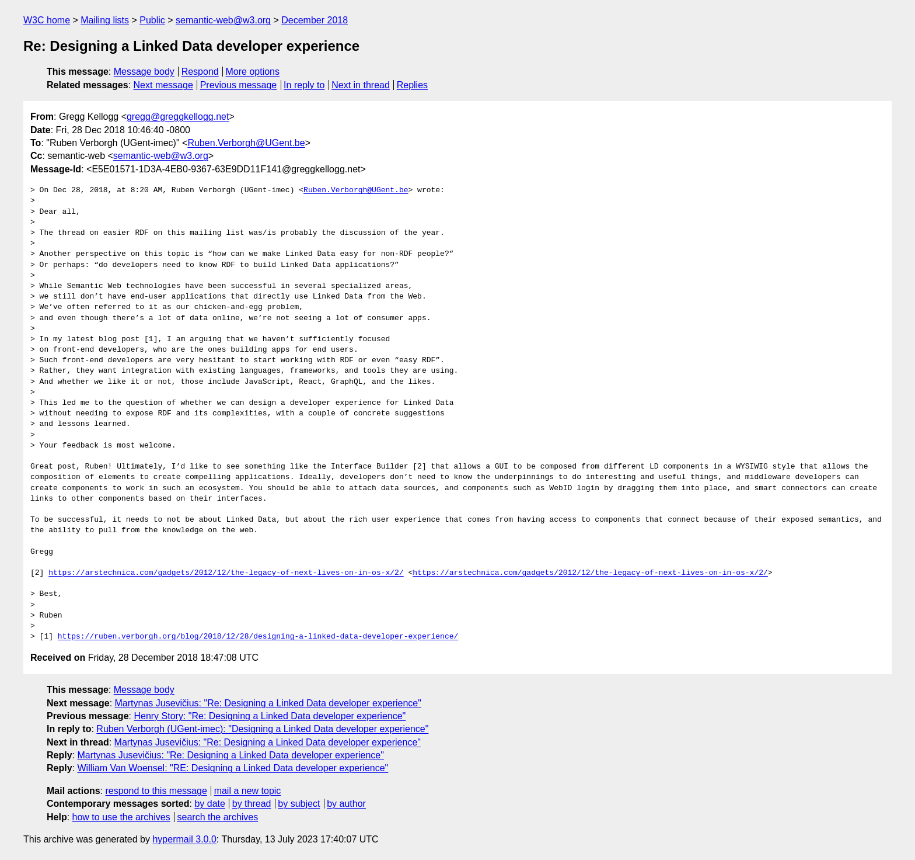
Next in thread (360, 85)
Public (152, 20)
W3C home (46, 20)
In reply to (304, 85)
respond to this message (156, 791)
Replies (412, 85)
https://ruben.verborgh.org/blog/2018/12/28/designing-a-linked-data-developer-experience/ (258, 637)
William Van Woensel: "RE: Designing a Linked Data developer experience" (232, 768)
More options (253, 72)
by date (209, 804)
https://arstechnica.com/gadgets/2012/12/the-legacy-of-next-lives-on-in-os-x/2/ (225, 573)
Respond (200, 72)
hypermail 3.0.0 (184, 839)
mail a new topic (247, 791)
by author (346, 804)
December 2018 (314, 20)
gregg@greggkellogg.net (178, 117)
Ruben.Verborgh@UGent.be (246, 143)
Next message (163, 85)
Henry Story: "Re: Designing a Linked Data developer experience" (270, 716)
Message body (144, 72)
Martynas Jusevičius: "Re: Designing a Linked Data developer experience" (268, 703)
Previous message (238, 85)
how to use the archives (121, 817)
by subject (299, 804)
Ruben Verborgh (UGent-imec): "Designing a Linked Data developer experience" (262, 729)
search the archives (218, 817)
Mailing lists (105, 20)
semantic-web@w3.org (223, 20)
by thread (251, 804)
